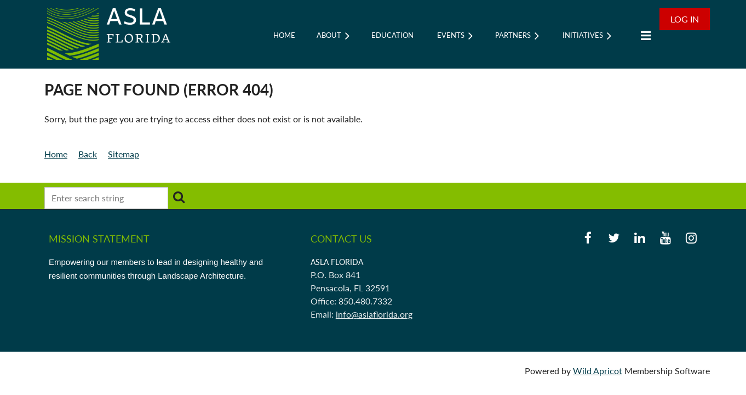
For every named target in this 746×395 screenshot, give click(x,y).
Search (178, 197)
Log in (684, 19)
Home (55, 154)
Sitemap (123, 154)
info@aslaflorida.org (374, 314)
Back (87, 154)
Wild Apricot (597, 370)
